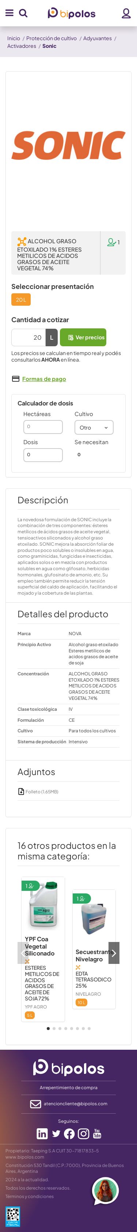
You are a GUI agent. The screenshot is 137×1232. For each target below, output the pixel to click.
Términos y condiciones (29, 1196)
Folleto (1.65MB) (38, 791)
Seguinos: (68, 1121)
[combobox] (94, 427)
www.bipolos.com (24, 1157)
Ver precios (85, 337)
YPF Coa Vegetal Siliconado (39, 946)
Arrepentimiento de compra (69, 1087)
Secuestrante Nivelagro (95, 955)
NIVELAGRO (88, 994)
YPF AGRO (36, 1007)
